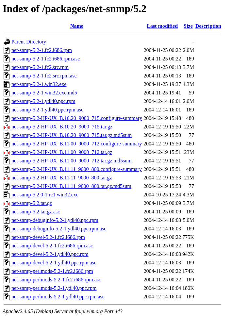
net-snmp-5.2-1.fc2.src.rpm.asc (44, 75)
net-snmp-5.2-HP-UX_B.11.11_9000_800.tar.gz (61, 177)
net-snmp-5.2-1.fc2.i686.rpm (41, 50)
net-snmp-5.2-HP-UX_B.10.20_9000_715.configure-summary (76, 118)
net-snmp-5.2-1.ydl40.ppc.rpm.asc (47, 109)
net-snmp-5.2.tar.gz (31, 203)
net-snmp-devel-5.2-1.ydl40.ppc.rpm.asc (53, 262)
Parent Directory (28, 41)
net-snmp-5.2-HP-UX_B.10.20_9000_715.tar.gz (61, 126)
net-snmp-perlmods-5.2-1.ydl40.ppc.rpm (53, 288)
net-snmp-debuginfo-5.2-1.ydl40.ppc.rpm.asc (58, 228)
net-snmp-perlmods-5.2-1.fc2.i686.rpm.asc (56, 279)
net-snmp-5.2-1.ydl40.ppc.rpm (43, 101)
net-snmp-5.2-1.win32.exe (38, 84)
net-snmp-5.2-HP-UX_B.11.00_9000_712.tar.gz (61, 152)
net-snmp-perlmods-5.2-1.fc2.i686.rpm (52, 271)
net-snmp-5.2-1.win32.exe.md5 (44, 92)
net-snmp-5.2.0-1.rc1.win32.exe (44, 194)
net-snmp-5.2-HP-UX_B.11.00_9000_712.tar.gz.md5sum (71, 160)
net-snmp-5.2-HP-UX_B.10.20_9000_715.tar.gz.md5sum (71, 135)
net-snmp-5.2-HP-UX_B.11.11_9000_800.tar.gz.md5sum (71, 186)
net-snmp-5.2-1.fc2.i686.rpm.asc (45, 58)
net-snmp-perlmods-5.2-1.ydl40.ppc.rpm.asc (58, 296)
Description (208, 26)
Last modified (162, 26)
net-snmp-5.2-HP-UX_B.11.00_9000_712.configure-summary (76, 143)
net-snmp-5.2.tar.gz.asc (35, 211)
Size (188, 26)
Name (76, 26)
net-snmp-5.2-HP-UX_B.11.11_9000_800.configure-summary (76, 169)
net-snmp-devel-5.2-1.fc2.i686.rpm (48, 237)
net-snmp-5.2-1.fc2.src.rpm (40, 67)
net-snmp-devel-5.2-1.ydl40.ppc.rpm (50, 254)
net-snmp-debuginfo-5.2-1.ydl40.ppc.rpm (54, 220)
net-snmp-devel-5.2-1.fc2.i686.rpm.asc (52, 245)
